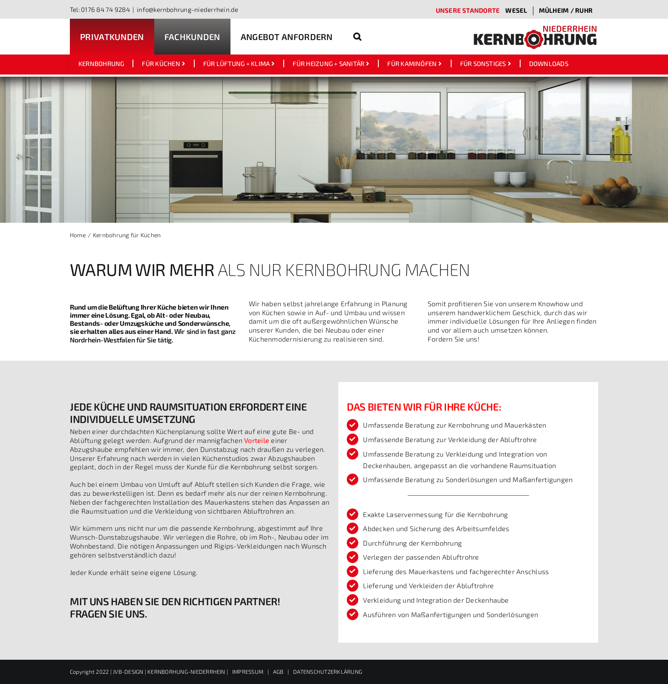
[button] (357, 37)
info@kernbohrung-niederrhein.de (187, 9)
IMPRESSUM (247, 671)
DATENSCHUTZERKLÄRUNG (327, 671)
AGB (278, 671)
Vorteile (256, 440)
